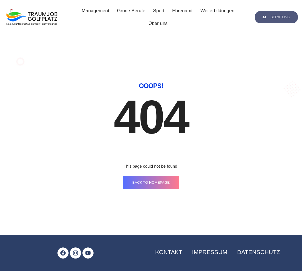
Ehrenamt (182, 10)
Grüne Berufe (131, 10)
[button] (276, 17)
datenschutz (258, 252)
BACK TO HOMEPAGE (151, 182)
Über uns (158, 23)
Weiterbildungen (217, 10)
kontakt (168, 252)
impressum (209, 252)
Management (95, 10)
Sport (159, 10)
